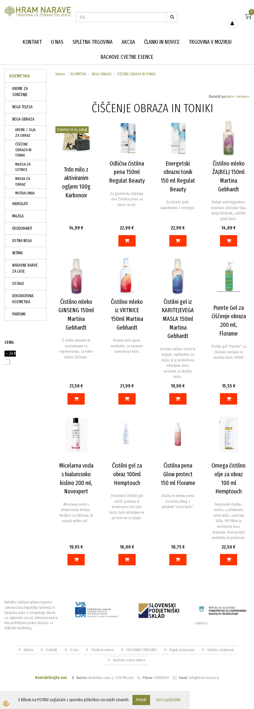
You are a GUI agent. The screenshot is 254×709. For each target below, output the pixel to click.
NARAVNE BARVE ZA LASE (25, 268)
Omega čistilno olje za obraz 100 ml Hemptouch (228, 478)
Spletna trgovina (92, 42)
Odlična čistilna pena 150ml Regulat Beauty (127, 172)
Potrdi (141, 699)
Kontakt (32, 42)
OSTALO (18, 283)
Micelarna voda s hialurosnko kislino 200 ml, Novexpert (76, 478)
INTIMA (17, 253)
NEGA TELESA (22, 106)
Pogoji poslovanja (182, 650)
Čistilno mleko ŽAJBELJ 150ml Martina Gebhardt (228, 176)
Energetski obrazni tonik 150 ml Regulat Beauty (178, 176)
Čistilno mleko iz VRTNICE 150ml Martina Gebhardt (127, 314)
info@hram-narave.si (204, 678)
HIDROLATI (20, 203)
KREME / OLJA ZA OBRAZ (25, 132)
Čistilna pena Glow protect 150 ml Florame (178, 474)
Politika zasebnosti (220, 650)
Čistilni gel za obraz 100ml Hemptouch (127, 474)
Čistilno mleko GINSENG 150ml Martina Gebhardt (76, 314)
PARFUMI (18, 314)
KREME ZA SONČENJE (20, 91)
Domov (60, 74)
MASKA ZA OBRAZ (22, 181)
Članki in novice (162, 42)
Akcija (128, 42)
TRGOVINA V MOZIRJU (210, 42)
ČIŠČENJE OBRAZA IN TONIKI (23, 149)
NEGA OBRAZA (23, 119)
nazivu (243, 96)
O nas (57, 42)
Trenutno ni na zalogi (72, 129)
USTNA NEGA (22, 240)
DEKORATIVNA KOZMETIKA (23, 298)
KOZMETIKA (78, 74)
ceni (230, 96)
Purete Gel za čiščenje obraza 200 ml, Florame (228, 320)
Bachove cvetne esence (127, 57)
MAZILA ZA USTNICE (23, 167)
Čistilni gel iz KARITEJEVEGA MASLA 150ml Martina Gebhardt (178, 319)
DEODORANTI (22, 228)
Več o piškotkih (168, 699)
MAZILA (18, 216)
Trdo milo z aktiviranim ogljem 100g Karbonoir (76, 182)
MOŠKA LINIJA (24, 193)
